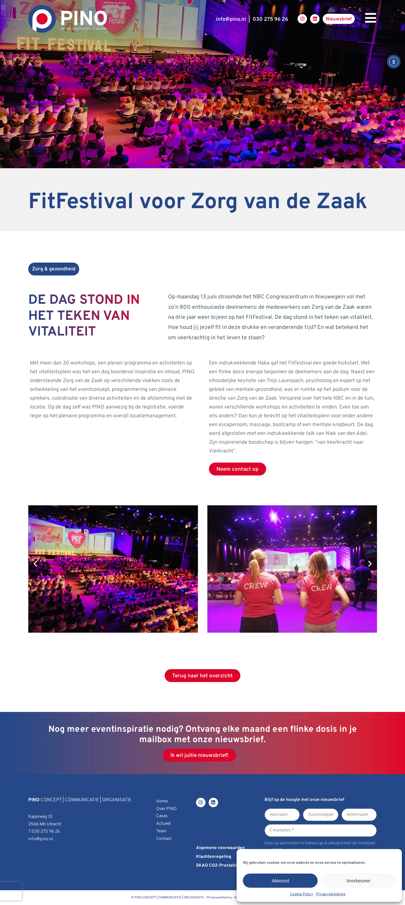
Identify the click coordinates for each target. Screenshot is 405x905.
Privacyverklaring (331, 894)
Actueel (163, 823)
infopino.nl (231, 19)
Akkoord (280, 880)
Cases (162, 816)
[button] (35, 564)
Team (161, 831)
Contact (164, 838)
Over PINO (166, 809)
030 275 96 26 (270, 19)
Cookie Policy (301, 894)
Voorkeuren (358, 880)
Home (162, 801)
